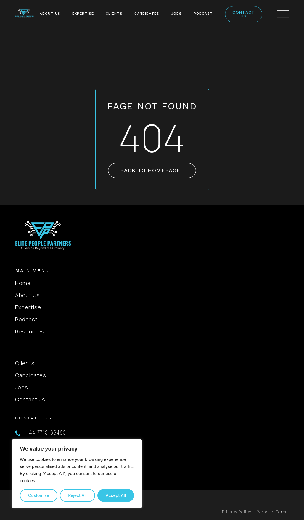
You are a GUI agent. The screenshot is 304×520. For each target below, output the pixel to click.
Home (23, 282)
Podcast (203, 14)
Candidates (146, 14)
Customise (38, 495)
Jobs (176, 14)
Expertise (83, 14)
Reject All (77, 495)
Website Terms (273, 512)
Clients (114, 14)
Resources (29, 331)
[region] (77, 473)
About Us (50, 14)
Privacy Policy (236, 512)
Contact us (30, 399)
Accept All (116, 495)
